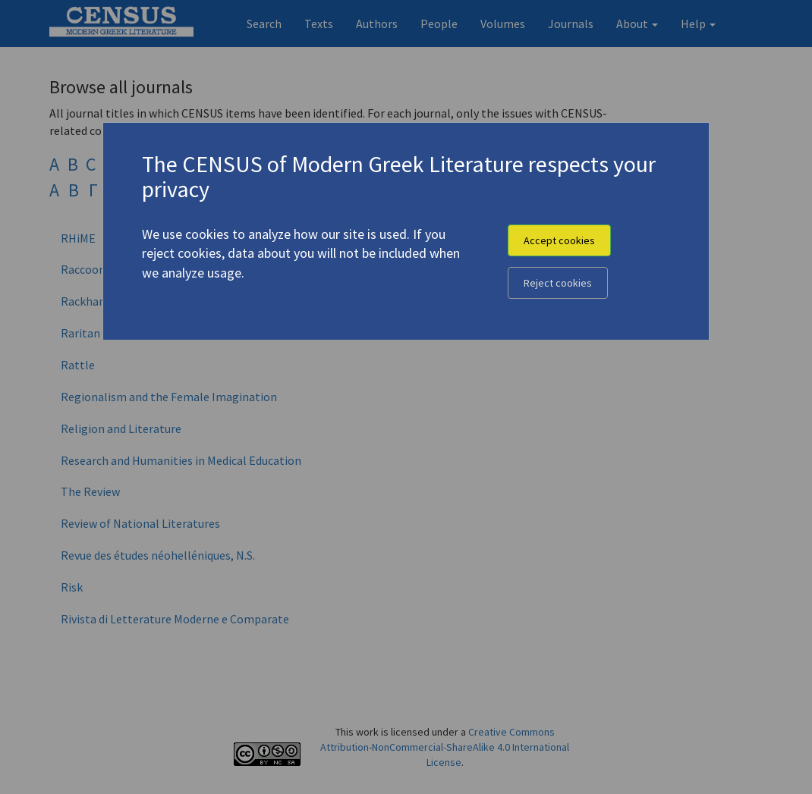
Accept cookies (559, 240)
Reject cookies (558, 283)
